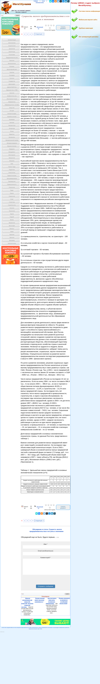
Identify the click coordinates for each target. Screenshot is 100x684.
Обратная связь (40, 2)
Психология (12, 187)
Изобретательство (12, 96)
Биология (11, 60)
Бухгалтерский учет (12, 69)
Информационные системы (12, 104)
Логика (12, 131)
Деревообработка (11, 87)
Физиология (12, 222)
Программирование (12, 178)
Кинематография (12, 113)
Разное (12, 193)
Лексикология (11, 125)
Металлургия (12, 155)
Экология (11, 237)
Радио (11, 190)
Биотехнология (12, 63)
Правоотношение (11, 175)
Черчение (11, 234)
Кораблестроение (11, 116)
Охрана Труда (11, 166)
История (12, 110)
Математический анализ (12, 140)
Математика (12, 137)
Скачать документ (63, 27)
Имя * (45, 544)
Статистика (12, 202)
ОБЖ (12, 163)
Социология (12, 196)
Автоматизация (12, 40)
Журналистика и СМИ (11, 90)
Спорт (11, 199)
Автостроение (11, 43)
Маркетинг (12, 134)
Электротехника (12, 243)
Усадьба (12, 217)
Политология (12, 172)
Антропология (11, 45)
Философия (12, 225)
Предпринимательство (12, 57)
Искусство (11, 107)
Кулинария (12, 119)
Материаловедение (12, 143)
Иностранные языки (12, 99)
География (12, 75)
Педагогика (12, 169)
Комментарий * (45, 557)
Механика (11, 160)
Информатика (11, 101)
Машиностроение (11, 146)
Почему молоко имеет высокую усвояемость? (40, 600)
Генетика (12, 72)
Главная (36, 1)
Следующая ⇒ (39, 34)
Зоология (11, 93)
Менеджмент (12, 152)
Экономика (12, 240)
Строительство (12, 205)
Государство (12, 81)
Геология (12, 78)
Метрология (12, 158)
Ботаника (11, 66)
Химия (11, 231)
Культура (12, 122)
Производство (11, 181)
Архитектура (12, 51)
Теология (11, 208)
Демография (12, 84)
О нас (43, 1)
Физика (12, 219)
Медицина (11, 149)
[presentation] (37, 580)
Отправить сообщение (45, 586)
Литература (12, 128)
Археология (12, 48)
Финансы (12, 228)
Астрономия (12, 54)
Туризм (12, 214)
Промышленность (11, 184)
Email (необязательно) (45, 551)
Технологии (12, 211)
